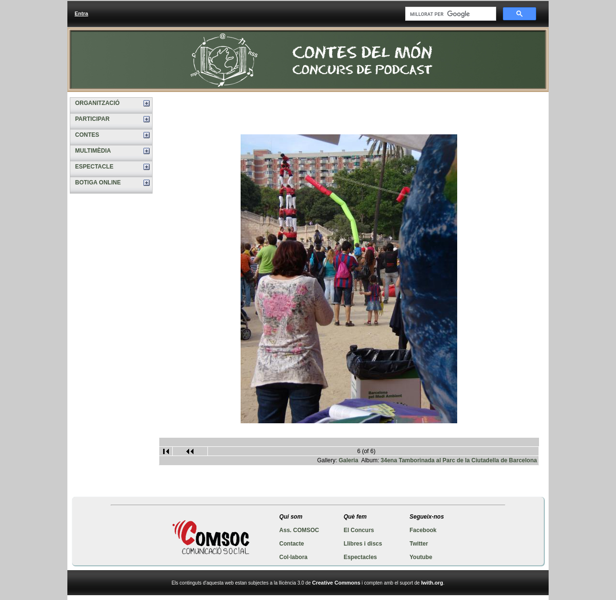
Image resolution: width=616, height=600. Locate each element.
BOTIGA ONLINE (98, 182)
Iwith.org (432, 583)
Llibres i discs (363, 543)
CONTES (87, 134)
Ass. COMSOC (299, 530)
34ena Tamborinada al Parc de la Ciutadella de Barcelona (459, 460)
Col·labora (293, 557)
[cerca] (449, 14)
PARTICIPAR (92, 119)
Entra (81, 13)
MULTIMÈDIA (93, 150)
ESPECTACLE (94, 166)
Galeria (349, 460)
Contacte (291, 543)
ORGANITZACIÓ (97, 103)
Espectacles (360, 557)
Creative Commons (336, 583)
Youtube (421, 557)
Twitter (419, 543)
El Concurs (359, 530)
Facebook (423, 530)
